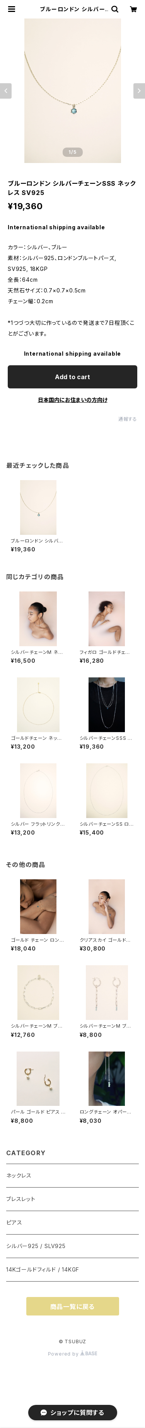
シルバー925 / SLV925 (36, 1246)
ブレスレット (21, 1199)
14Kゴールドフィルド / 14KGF (42, 1269)
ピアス (14, 1222)
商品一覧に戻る (72, 1306)
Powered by (72, 1354)
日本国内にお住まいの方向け (72, 399)
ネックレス (19, 1175)
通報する (127, 419)
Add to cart (72, 377)
